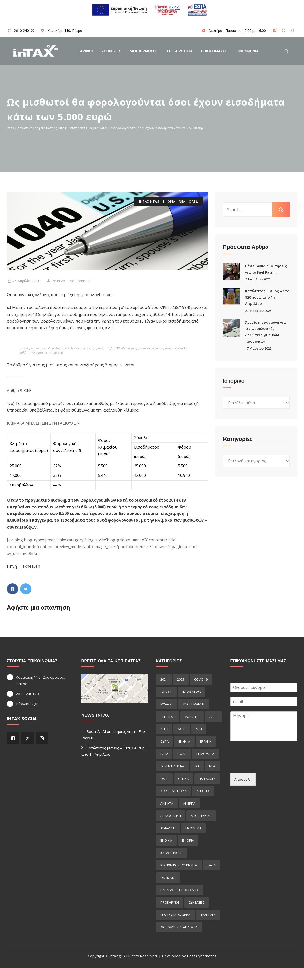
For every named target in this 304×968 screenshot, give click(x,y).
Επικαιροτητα (180, 51)
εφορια (169, 201)
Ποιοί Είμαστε (214, 51)
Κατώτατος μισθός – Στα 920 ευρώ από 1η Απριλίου (267, 297)
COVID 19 (201, 679)
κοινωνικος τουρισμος (179, 865)
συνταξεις (196, 902)
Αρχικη (86, 51)
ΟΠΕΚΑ (183, 778)
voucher (192, 716)
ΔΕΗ (199, 729)
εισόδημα (193, 828)
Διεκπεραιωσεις (144, 51)
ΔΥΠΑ (164, 741)
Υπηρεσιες (111, 51)
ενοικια (166, 840)
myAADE (166, 704)
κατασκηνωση (171, 853)
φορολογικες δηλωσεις (179, 927)
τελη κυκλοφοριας (175, 915)
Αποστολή (243, 779)
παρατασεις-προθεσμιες (179, 890)
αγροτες (203, 791)
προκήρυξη (169, 902)
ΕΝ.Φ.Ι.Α (184, 741)
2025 (180, 679)
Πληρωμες (207, 778)
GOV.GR (166, 692)
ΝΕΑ (182, 201)
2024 (163, 679)
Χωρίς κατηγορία (173, 791)
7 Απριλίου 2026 (257, 279)
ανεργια (189, 803)
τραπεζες (208, 915)
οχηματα (167, 877)
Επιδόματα (205, 754)
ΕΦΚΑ (182, 754)
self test (167, 716)
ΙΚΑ (197, 766)
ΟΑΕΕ (164, 778)
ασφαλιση (167, 828)
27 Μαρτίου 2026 (258, 310)
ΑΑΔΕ (213, 716)
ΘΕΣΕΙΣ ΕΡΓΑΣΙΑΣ (172, 766)
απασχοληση (170, 815)
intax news (149, 201)
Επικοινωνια (247, 51)
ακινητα (166, 803)
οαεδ (193, 201)
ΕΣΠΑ (164, 754)
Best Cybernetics (201, 955)
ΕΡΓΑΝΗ (206, 741)
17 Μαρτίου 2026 (258, 348)
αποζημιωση (201, 815)
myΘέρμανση (193, 704)
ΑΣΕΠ (164, 729)
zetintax (55, 280)
